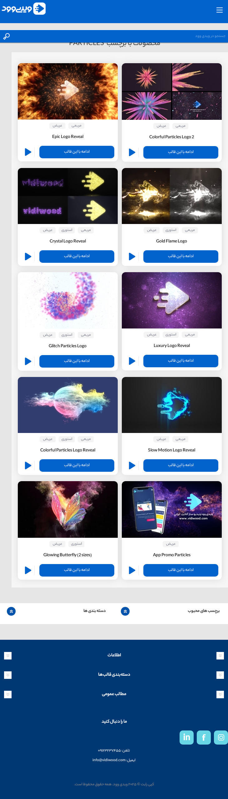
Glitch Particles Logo (68, 346)
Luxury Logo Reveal (172, 346)
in (186, 738)
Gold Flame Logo (171, 241)
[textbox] (120, 36)
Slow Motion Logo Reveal (171, 450)
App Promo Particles (172, 555)
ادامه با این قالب (181, 152)
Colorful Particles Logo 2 (171, 137)
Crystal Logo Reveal (68, 241)
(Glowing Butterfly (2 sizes (67, 555)
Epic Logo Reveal (67, 137)
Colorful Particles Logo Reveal (67, 450)
